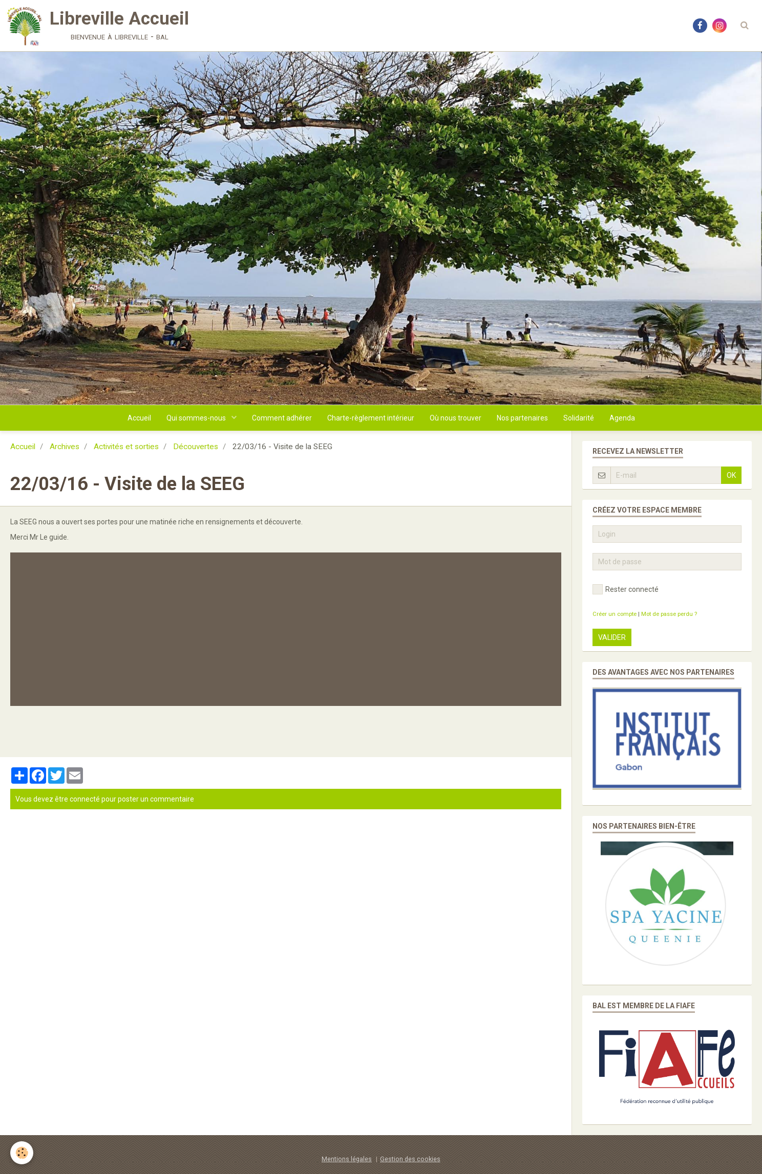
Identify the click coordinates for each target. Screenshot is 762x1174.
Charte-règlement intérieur (370, 418)
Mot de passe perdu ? (669, 614)
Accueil (139, 418)
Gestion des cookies (410, 1159)
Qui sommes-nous (196, 418)
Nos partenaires (522, 418)
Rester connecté (625, 589)
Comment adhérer (282, 418)
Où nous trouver (455, 418)
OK (731, 475)
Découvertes (195, 446)
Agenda (622, 418)
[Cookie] (21, 1152)
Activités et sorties (126, 446)
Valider (612, 637)
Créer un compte (614, 614)
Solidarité (578, 418)
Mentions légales (347, 1159)
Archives (64, 446)
